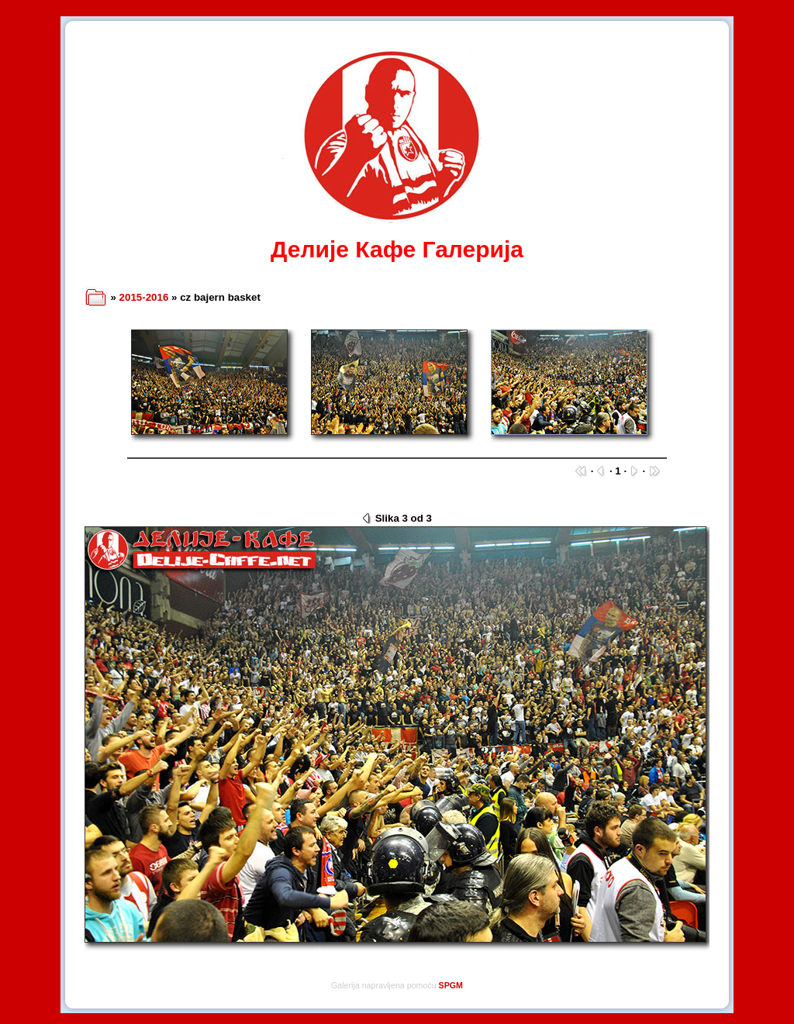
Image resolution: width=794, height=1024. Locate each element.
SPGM (451, 985)
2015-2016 (144, 297)
